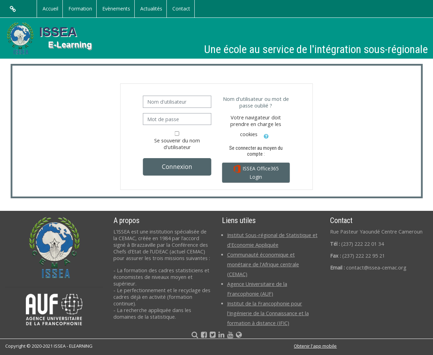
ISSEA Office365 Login (256, 172)
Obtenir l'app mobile (315, 346)
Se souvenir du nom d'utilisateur (177, 143)
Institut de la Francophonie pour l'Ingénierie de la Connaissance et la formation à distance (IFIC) (268, 313)
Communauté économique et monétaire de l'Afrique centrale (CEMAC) (263, 264)
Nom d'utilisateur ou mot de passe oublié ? (256, 102)
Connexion (177, 166)
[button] (266, 134)
